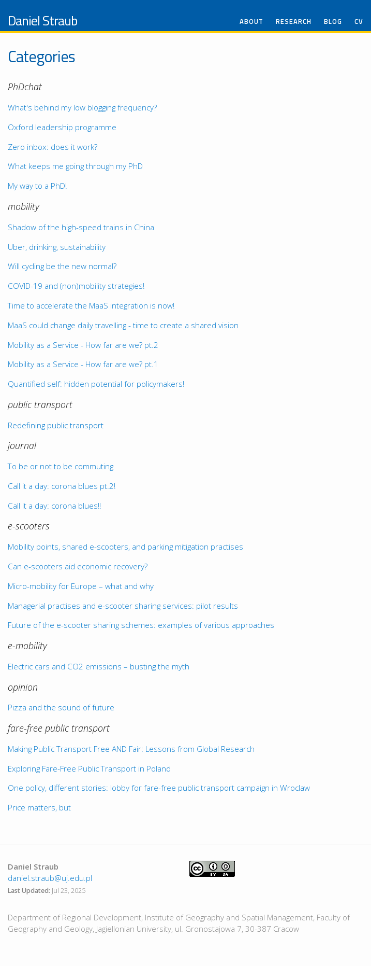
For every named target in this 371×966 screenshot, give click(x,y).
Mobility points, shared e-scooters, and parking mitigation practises (125, 546)
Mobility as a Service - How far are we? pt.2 (83, 345)
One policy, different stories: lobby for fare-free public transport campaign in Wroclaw (159, 787)
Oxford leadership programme (62, 127)
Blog (333, 21)
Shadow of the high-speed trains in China (81, 227)
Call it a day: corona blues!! (54, 505)
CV (358, 21)
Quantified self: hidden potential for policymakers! (96, 384)
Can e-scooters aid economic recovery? (77, 566)
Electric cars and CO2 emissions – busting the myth (98, 666)
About (251, 21)
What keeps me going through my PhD (75, 166)
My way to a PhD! (37, 185)
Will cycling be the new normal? (62, 266)
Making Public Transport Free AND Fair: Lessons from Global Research (131, 749)
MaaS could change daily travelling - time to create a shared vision (123, 325)
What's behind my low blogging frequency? (82, 107)
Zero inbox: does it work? (52, 147)
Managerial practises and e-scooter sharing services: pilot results (123, 605)
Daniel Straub (42, 20)
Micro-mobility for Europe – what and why (81, 586)
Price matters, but (39, 807)
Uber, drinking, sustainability (57, 247)
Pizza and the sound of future (61, 707)
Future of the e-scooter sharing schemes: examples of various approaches (141, 625)
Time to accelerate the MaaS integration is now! (91, 305)
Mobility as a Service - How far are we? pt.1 (83, 364)
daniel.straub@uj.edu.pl (50, 878)
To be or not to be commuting (60, 466)
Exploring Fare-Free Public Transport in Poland (89, 768)
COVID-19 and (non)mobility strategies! (76, 286)
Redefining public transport (55, 425)
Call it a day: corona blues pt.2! (61, 486)
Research (293, 21)
